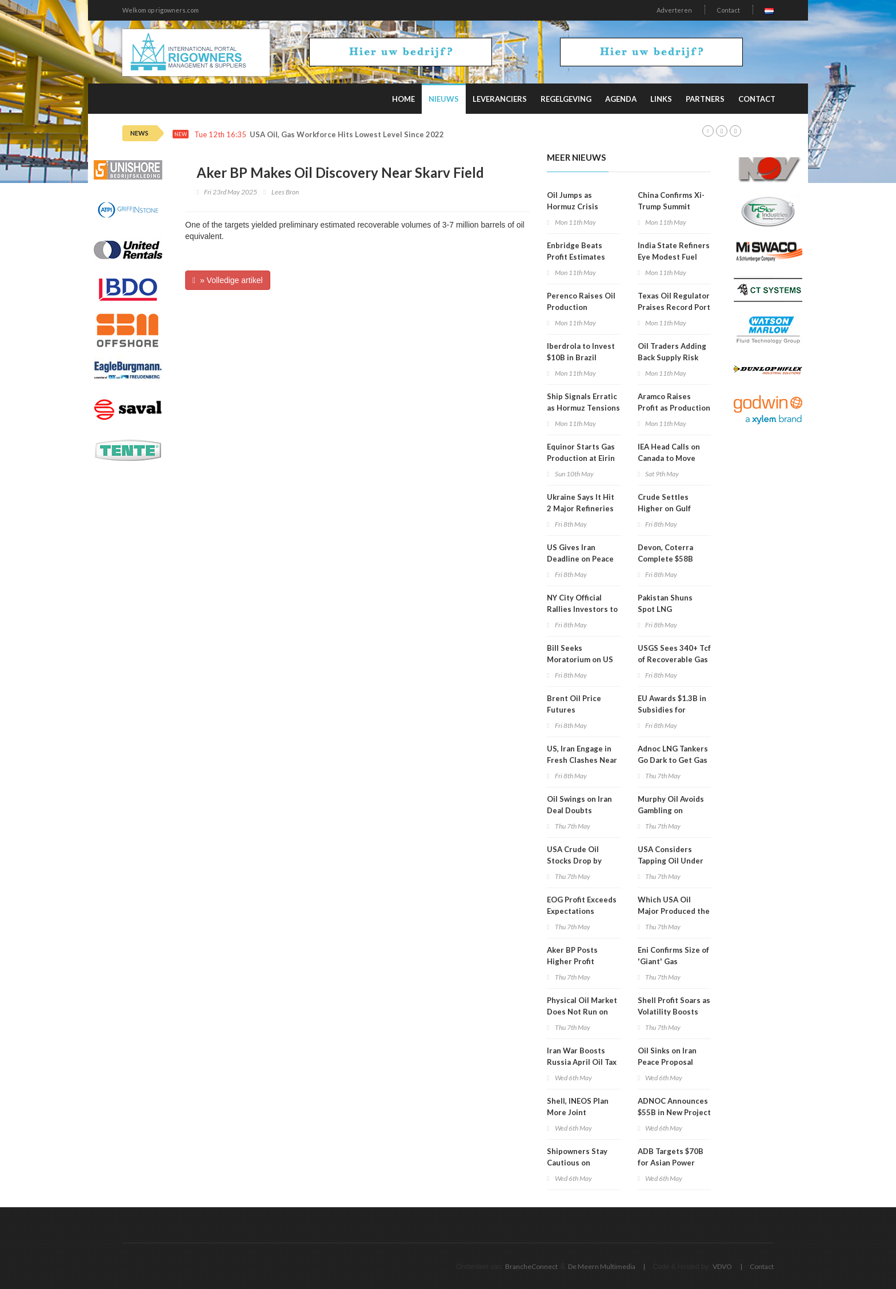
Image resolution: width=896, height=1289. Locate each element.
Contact (728, 10)
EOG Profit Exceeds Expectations (582, 905)
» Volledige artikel (228, 280)
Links (661, 99)
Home (403, 99)
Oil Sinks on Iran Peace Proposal (667, 1056)
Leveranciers (500, 99)
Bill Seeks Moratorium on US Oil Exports (580, 659)
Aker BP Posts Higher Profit (572, 955)
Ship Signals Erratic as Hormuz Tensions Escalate (583, 408)
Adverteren (674, 10)
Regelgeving (566, 99)
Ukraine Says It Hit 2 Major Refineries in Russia (580, 508)
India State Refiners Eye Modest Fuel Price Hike (674, 257)
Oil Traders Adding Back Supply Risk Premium (672, 357)
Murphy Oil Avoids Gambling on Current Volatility (671, 810)
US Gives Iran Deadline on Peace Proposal (580, 559)
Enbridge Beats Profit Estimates (576, 251)
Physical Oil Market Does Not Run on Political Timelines (582, 1012)
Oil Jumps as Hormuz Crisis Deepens (572, 206)
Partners (705, 99)
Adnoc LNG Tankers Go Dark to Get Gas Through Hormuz (673, 760)
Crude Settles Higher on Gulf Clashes (664, 508)
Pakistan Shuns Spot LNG (665, 603)
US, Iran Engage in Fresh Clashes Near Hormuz (582, 760)
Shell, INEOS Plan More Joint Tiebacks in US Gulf (582, 1112)
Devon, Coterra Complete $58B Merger (665, 559)
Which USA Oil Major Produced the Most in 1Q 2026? (674, 911)
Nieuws (444, 99)
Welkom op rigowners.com (160, 10)
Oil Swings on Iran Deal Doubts (579, 804)
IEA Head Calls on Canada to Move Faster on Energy (669, 458)
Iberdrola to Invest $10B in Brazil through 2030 (581, 357)
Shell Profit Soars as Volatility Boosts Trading (674, 1012)
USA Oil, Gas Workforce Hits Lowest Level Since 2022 (347, 134)
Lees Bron (285, 192)
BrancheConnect (531, 1266)
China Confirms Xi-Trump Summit (671, 200)
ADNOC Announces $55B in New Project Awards (674, 1112)
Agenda (621, 99)
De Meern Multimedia (601, 1266)
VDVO (722, 1266)
